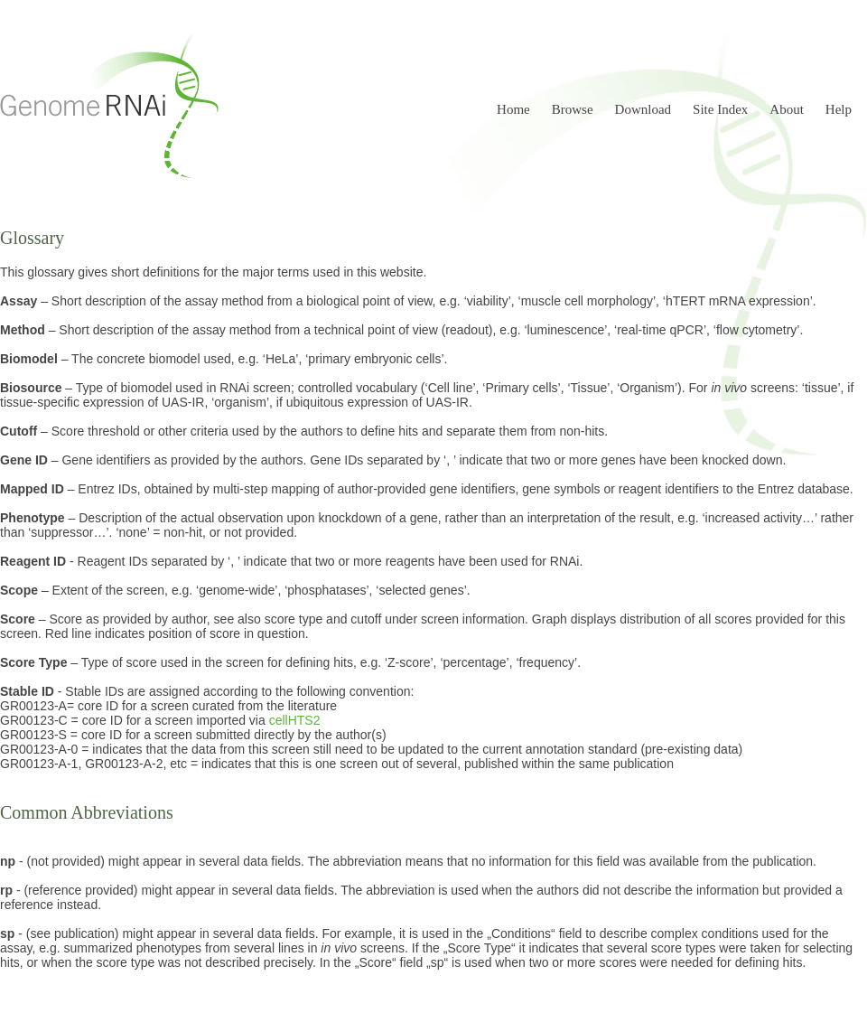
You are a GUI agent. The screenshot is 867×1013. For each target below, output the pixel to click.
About (786, 109)
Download (643, 109)
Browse (572, 109)
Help (838, 109)
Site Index (720, 109)
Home (513, 109)
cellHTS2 (295, 720)
